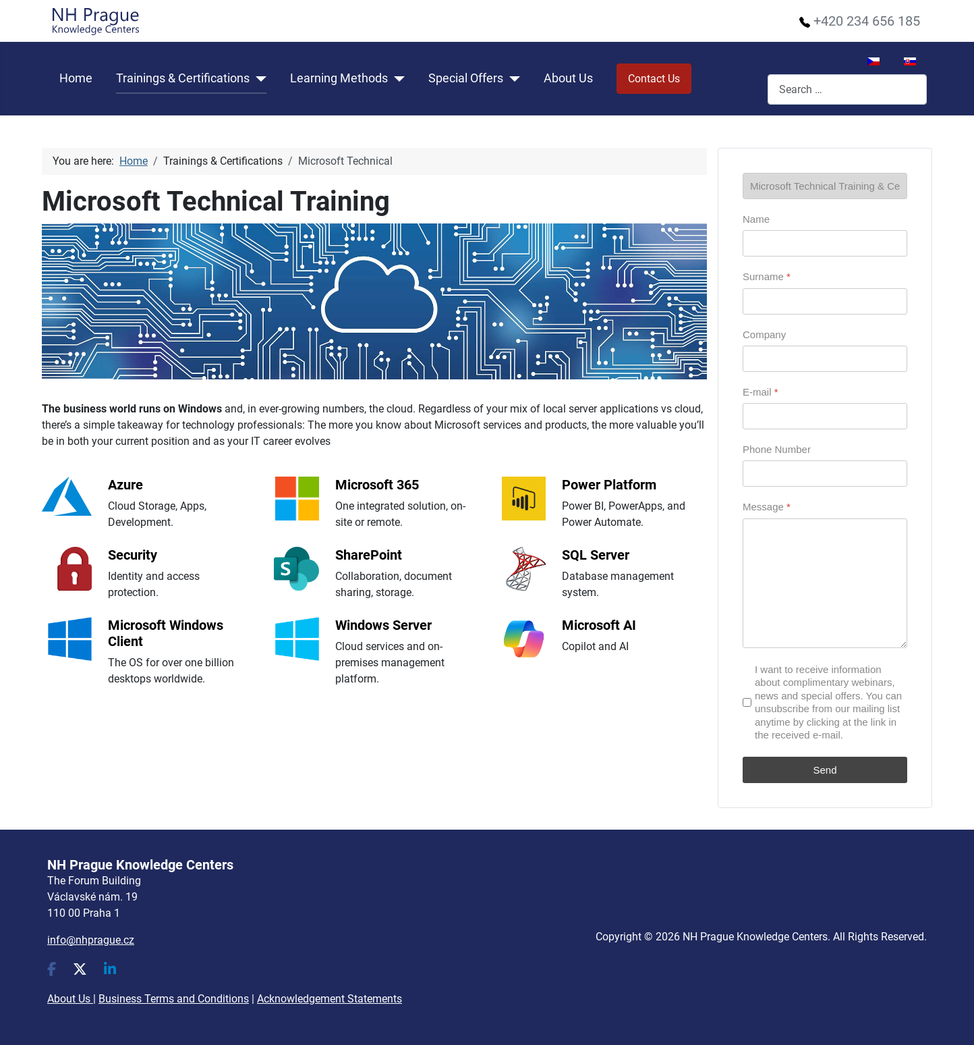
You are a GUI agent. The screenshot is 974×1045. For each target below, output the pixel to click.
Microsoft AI (599, 625)
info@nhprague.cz (90, 940)
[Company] (825, 359)
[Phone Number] (825, 473)
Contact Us (654, 78)
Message (767, 506)
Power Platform (609, 485)
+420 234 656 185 (866, 21)
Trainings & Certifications (183, 78)
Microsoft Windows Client (165, 633)
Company (764, 334)
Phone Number (777, 449)
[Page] (825, 186)
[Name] (825, 243)
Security (132, 555)
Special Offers (465, 78)
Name (756, 219)
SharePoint (368, 555)
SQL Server (595, 555)
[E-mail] (825, 416)
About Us (568, 78)
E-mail (760, 392)
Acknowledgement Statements (329, 998)
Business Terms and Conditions (173, 998)
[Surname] (825, 301)
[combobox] (847, 89)
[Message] (825, 583)
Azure (125, 485)
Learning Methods (339, 78)
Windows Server (383, 625)
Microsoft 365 (377, 485)
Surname (767, 276)
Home (75, 78)
